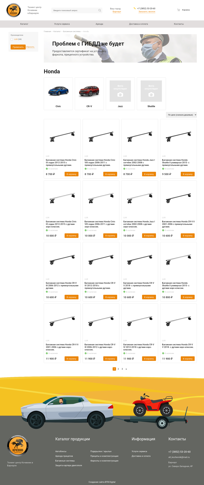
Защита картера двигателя (68, 465)
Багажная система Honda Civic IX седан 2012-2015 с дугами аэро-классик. (61, 224)
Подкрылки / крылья (100, 451)
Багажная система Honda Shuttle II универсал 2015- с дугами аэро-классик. (175, 285)
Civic (58, 106)
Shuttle (151, 106)
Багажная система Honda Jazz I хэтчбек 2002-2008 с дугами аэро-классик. (139, 224)
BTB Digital (110, 482)
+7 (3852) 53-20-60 (179, 451)
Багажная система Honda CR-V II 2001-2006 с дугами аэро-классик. (62, 347)
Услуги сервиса (139, 451)
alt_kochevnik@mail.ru (179, 457)
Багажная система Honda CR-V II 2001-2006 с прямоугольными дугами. (178, 224)
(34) (18, 39)
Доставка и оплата (141, 456)
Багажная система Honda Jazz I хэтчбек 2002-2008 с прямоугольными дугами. (139, 162)
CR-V (89, 106)
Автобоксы (60, 451)
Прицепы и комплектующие (104, 456)
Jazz (120, 106)
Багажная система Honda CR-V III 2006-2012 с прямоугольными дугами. (62, 285)
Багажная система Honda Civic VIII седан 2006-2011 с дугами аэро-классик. (100, 224)
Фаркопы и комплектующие (104, 460)
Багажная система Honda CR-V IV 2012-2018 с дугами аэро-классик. (138, 347)
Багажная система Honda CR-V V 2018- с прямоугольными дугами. (138, 285)
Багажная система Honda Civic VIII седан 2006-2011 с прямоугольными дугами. (100, 162)
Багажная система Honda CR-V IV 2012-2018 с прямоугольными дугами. (100, 285)
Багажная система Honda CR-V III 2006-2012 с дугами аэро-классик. (100, 347)
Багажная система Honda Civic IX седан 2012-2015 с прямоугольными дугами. (61, 162)
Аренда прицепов (64, 456)
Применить (18, 47)
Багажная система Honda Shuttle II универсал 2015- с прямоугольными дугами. (175, 162)
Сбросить (30, 47)
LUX (16, 39)
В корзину (71, 174)
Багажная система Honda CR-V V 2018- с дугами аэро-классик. (178, 345)
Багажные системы (65, 460)
